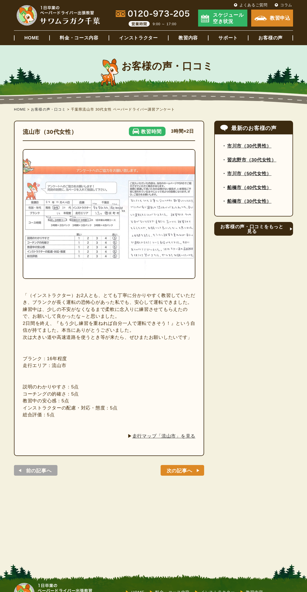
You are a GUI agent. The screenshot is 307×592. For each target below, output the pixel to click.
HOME (31, 38)
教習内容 (188, 38)
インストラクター (138, 38)
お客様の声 (270, 38)
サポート (228, 38)
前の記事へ (39, 470)
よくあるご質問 (253, 5)
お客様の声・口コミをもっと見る (251, 229)
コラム (286, 5)
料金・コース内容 (79, 38)
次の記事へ (179, 470)
